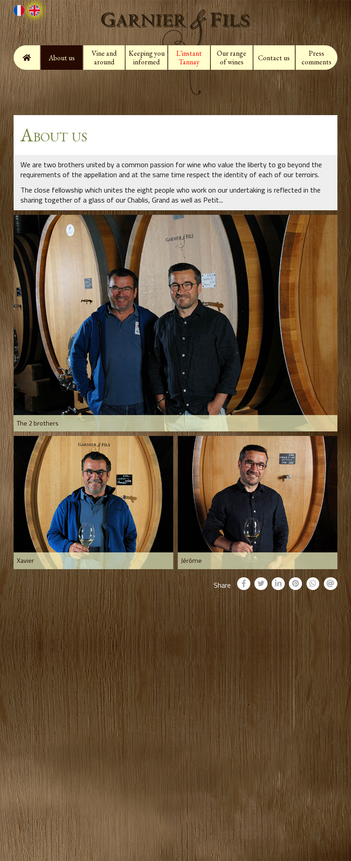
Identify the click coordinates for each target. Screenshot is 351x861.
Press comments (317, 57)
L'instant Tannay (189, 57)
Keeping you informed (147, 57)
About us (62, 58)
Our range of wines (231, 57)
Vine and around (104, 57)
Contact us (274, 58)
